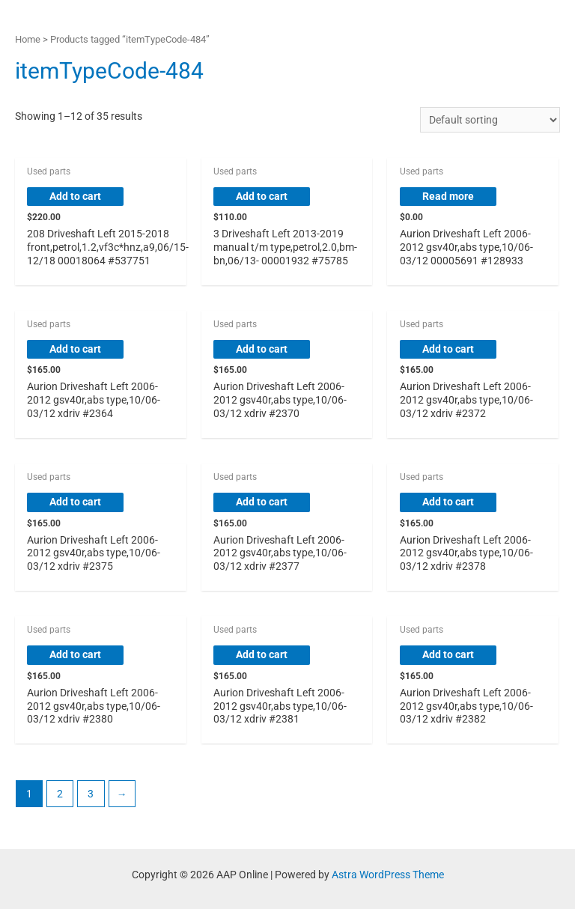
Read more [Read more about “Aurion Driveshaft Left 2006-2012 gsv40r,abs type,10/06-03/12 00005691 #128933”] (448, 196)
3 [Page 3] (91, 794)
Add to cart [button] (75, 196)
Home (27, 39)
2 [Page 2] (60, 794)
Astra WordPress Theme (388, 875)
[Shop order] (490, 120)
